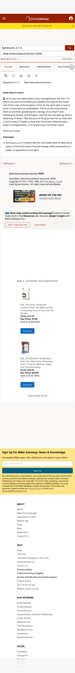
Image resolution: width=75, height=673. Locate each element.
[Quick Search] (32, 47)
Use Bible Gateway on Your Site (33, 558)
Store (19, 524)
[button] (71, 18)
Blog (19, 528)
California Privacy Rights (30, 573)
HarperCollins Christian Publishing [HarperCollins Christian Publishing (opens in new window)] (34, 614)
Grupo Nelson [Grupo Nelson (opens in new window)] (24, 618)
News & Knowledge (27, 513)
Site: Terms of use (26, 584)
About (20, 509)
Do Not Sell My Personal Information (37, 577)
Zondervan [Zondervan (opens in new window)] (22, 633)
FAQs (19, 550)
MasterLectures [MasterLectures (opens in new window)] (25, 637)
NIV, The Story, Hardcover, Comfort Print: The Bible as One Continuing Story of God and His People (37, 309)
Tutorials (21, 554)
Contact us (22, 565)
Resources (24, 66)
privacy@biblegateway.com (14, 491)
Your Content (64, 66)
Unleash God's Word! (50, 198)
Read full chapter (12, 130)
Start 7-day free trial (18, 224)
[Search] (69, 47)
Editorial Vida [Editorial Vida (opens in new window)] (24, 622)
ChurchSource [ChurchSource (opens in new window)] (24, 610)
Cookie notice (24, 581)
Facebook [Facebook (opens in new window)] (22, 651)
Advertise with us (26, 561)
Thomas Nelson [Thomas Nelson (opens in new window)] (25, 625)
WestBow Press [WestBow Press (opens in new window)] (25, 629)
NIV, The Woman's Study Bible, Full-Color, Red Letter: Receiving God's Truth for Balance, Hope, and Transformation (36, 363)
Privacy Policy (34, 488)
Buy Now (27, 331)
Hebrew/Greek (44, 66)
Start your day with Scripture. (37, 25)
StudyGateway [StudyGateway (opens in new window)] (24, 606)
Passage (8, 66)
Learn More (42, 224)
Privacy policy (24, 569)
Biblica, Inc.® (55, 181)
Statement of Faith (26, 517)
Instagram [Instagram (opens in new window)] (22, 655)
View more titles (37, 396)
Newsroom (22, 532)
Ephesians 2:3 (13, 142)
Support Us (23, 536)
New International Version (23, 173)
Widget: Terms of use (28, 588)
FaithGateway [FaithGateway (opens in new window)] (24, 602)
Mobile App (23, 520)
